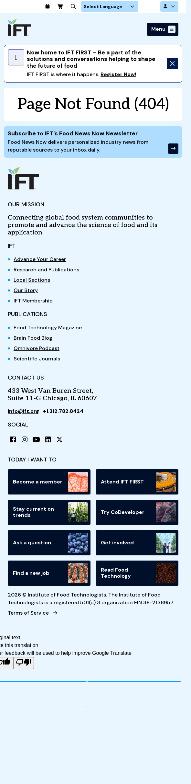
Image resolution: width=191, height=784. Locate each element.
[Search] (93, 6)
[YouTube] (36, 439)
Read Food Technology (138, 573)
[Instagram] (24, 439)
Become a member (50, 482)
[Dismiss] (172, 63)
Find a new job (50, 573)
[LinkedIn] (48, 439)
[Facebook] (13, 439)
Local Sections (32, 280)
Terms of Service (28, 612)
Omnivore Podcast (36, 348)
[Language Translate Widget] (129, 6)
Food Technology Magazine (48, 327)
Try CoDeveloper (138, 512)
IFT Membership (33, 300)
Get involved (138, 543)
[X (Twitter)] (59, 439)
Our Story (26, 290)
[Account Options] (169, 6)
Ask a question (50, 543)
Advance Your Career (40, 259)
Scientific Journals (37, 358)
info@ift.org (23, 411)
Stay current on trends (50, 512)
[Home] (19, 27)
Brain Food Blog (33, 338)
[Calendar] (67, 6)
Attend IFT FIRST (138, 482)
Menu (158, 29)
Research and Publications (46, 269)
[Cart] (80, 6)
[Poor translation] (23, 663)
